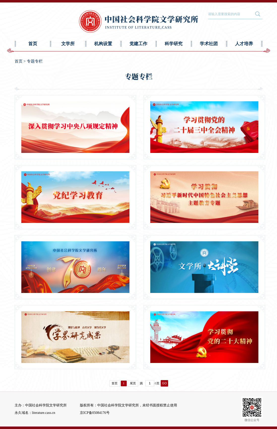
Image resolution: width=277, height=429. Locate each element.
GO (164, 383)
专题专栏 (35, 61)
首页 (32, 43)
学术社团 (209, 43)
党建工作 (138, 43)
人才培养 (244, 43)
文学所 (68, 43)
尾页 (133, 383)
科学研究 (174, 43)
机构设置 (103, 43)
